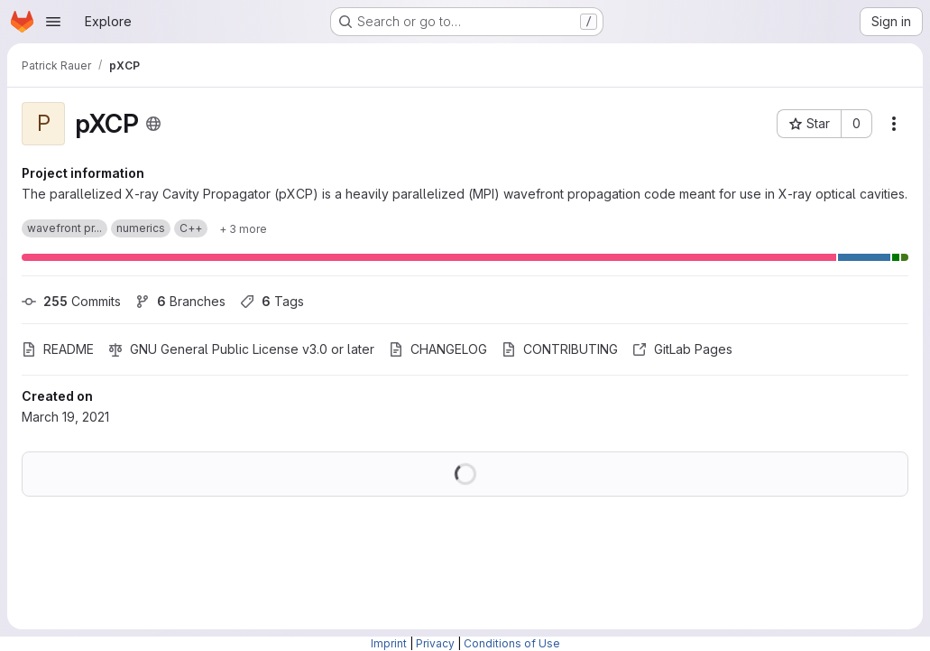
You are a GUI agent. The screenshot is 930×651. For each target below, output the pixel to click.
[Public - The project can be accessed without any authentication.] (153, 123)
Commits (71, 301)
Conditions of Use (512, 643)
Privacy (435, 643)
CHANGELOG (438, 349)
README (58, 349)
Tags (272, 301)
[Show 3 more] (243, 228)
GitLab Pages (682, 349)
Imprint (389, 643)
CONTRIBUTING (560, 349)
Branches (180, 301)
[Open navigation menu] (53, 21)
